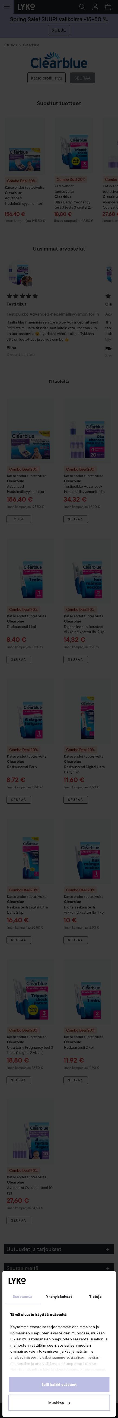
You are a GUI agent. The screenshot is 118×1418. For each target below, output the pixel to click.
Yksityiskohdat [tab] (59, 1296)
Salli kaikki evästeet (59, 1384)
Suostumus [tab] (22, 1296)
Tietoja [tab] (95, 1296)
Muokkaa (59, 1403)
